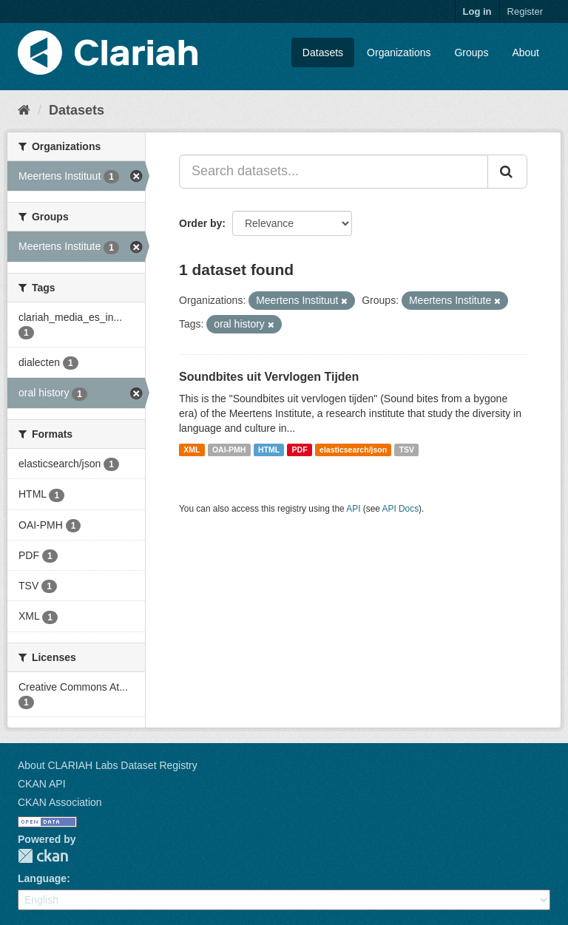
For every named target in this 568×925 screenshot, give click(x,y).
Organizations (398, 52)
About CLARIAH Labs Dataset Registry (107, 765)
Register (525, 11)
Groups (471, 52)
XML (191, 449)
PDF (300, 449)
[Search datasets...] (333, 172)
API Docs (400, 509)
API (353, 509)
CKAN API (42, 784)
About (525, 52)
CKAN (43, 856)
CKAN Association (60, 802)
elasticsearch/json (353, 449)
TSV (406, 449)
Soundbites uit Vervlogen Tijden (269, 376)
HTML (269, 449)
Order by (200, 223)
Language (42, 878)
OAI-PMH (229, 449)
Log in (477, 11)
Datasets (322, 52)
